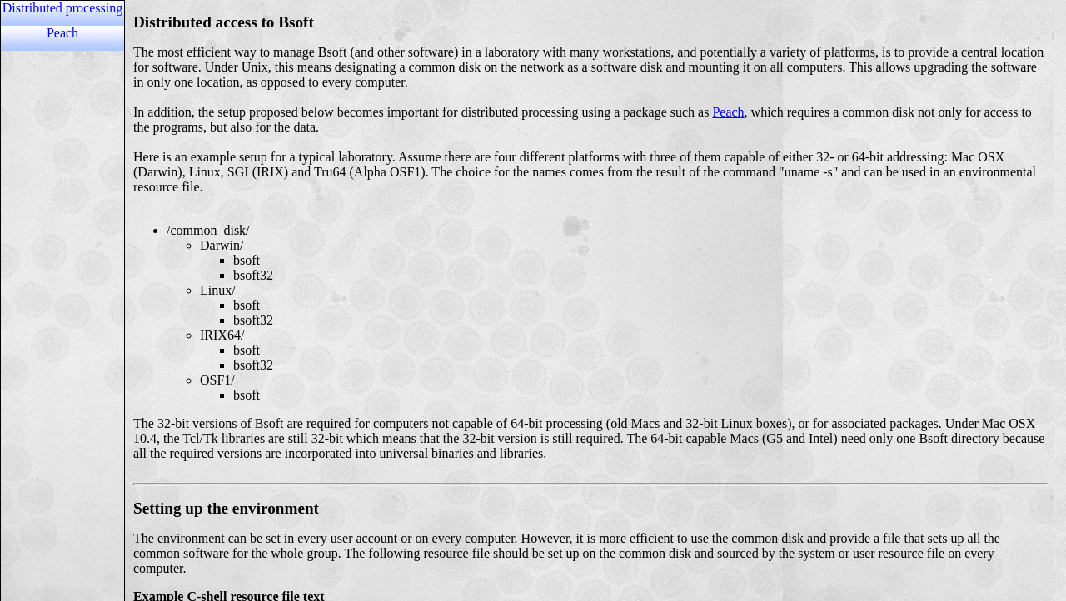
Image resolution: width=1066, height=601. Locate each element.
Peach (62, 33)
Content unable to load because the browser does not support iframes (589, 300)
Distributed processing (62, 8)
